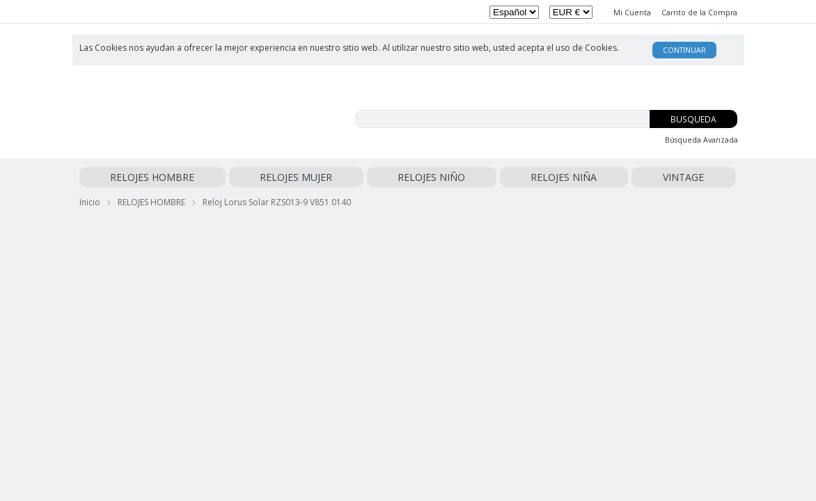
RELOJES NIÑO (276, 177)
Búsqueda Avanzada (701, 140)
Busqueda (693, 119)
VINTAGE (402, 177)
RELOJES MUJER (202, 177)
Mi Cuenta (632, 12)
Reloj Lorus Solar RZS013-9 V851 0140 (277, 199)
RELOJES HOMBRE (121, 177)
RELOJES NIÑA (346, 177)
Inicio (89, 199)
